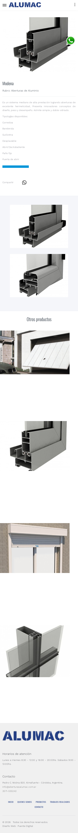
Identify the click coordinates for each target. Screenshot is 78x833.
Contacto (39, 806)
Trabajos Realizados (60, 801)
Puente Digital (25, 826)
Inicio (11, 801)
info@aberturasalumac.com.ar (19, 787)
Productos (41, 801)
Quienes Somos (24, 801)
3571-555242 (9, 791)
